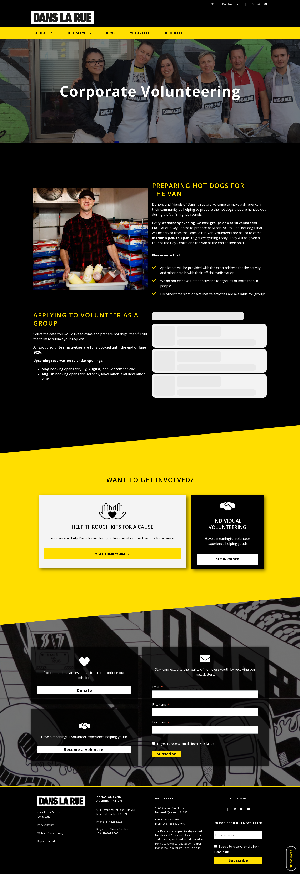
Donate (174, 33)
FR (212, 4)
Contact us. (44, 816)
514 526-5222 (114, 821)
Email (157, 687)
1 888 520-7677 (177, 823)
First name (161, 704)
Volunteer (140, 33)
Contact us (230, 4)
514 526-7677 (173, 819)
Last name (161, 722)
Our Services (79, 33)
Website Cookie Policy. (51, 833)
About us (44, 33)
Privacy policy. (46, 825)
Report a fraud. (46, 841)
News (111, 33)
